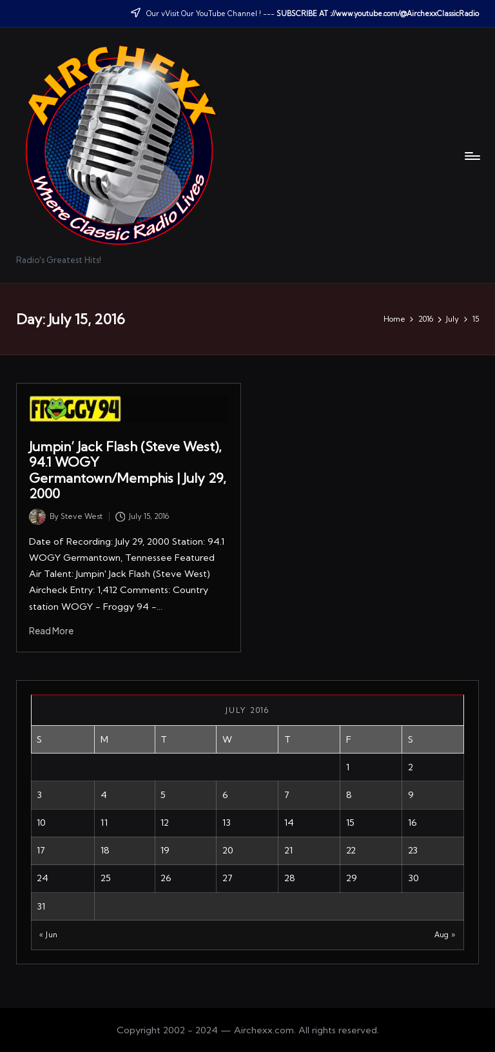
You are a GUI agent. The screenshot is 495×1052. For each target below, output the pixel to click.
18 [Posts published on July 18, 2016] (105, 850)
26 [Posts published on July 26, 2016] (165, 878)
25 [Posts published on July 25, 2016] (106, 878)
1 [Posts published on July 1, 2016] (347, 767)
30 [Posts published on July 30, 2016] (413, 878)
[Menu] (471, 156)
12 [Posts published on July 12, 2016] (164, 822)
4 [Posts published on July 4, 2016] (104, 795)
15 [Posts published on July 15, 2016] (350, 822)
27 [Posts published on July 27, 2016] (227, 878)
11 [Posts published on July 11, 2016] (104, 822)
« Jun (48, 934)
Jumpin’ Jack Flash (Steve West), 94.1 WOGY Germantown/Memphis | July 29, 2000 (127, 470)
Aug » (445, 934)
